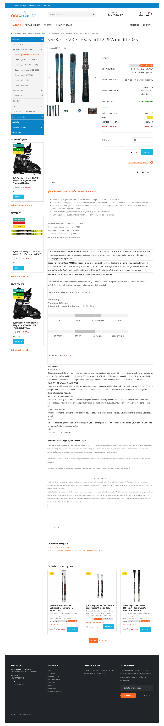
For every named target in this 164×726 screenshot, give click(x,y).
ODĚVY (15, 106)
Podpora (114, 12)
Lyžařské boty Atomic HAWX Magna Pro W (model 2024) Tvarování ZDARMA (25, 181)
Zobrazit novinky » (19, 276)
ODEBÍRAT (128, 695)
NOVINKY (15, 213)
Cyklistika (15, 122)
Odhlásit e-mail (144, 695)
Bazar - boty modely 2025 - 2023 (27, 70)
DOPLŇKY (16, 101)
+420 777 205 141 (17, 678)
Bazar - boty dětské (22, 85)
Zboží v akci (51, 673)
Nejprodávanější (53, 679)
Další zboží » (104, 640)
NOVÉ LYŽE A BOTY (20, 44)
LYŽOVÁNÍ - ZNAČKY (32, 25)
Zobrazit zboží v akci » (21, 350)
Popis (52, 182)
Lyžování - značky (19, 117)
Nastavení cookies (54, 692)
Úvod (49, 670)
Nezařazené (16, 133)
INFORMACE (134, 25)
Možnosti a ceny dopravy (140, 162)
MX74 (68, 355)
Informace (51, 682)
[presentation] (51, 78)
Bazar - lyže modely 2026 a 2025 (53, 33)
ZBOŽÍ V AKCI (17, 284)
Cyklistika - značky (19, 127)
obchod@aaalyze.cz (18, 684)
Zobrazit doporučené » (21, 205)
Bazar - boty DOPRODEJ (24, 75)
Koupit (147, 152)
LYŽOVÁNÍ (17, 25)
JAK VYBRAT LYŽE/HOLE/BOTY (24, 111)
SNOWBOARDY (18, 90)
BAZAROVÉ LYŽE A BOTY (31, 33)
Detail (18, 197)
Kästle (66, 547)
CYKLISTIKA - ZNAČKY (64, 25)
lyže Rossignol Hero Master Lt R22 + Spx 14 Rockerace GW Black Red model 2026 (135, 608)
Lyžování (18, 33)
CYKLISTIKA (47, 25)
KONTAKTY (147, 25)
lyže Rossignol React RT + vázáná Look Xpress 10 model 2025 (100, 606)
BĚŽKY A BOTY (18, 96)
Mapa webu (51, 689)
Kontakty (50, 685)
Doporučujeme (53, 676)
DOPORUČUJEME (19, 139)
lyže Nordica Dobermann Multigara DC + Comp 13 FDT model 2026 (62, 608)
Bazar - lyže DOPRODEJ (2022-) (26, 65)
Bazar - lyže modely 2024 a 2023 (27, 60)
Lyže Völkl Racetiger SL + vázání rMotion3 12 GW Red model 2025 (27, 253)
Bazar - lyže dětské (22, 80)
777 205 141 (117, 14)
